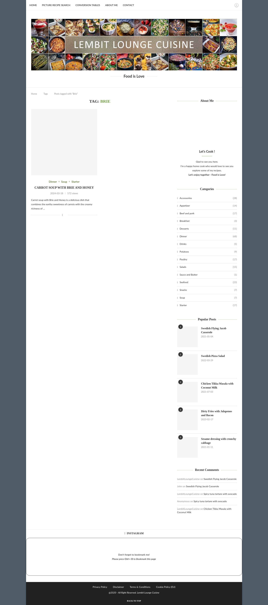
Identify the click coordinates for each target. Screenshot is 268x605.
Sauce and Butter (208, 274)
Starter (208, 305)
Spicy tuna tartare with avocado (220, 493)
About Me (111, 5)
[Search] (230, 5)
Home (33, 5)
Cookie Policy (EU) (165, 586)
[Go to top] (134, 600)
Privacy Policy (100, 586)
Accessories (208, 198)
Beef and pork (208, 213)
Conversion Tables (87, 5)
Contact (128, 5)
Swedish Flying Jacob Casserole (214, 330)
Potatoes (208, 251)
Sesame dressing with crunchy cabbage (218, 440)
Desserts (208, 228)
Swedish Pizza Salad (213, 356)
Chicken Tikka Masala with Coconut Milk (217, 385)
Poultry (208, 259)
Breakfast (208, 221)
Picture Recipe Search (56, 5)
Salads (208, 267)
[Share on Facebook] (62, 215)
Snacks (208, 290)
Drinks (208, 244)
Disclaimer (118, 586)
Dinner (208, 236)
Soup (208, 297)
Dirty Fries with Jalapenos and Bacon (216, 413)
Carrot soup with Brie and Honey (64, 187)
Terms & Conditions (140, 586)
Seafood (208, 282)
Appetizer (208, 205)
